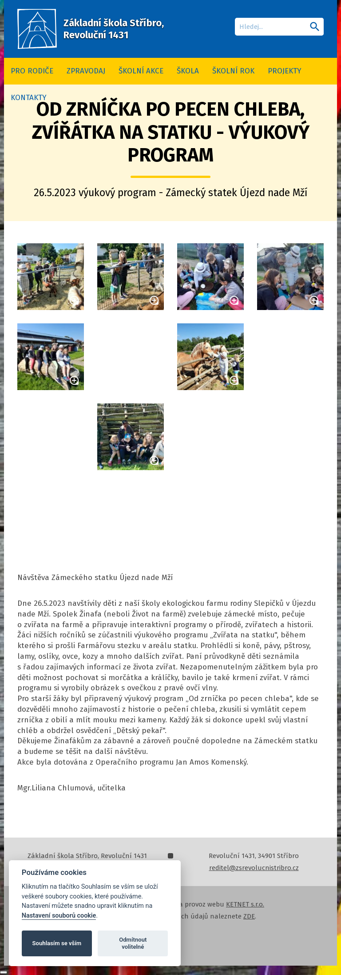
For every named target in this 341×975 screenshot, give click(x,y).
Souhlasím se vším (57, 943)
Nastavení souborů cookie (59, 915)
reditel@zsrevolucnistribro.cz (254, 868)
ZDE (249, 916)
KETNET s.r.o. (245, 904)
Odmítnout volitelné (133, 943)
